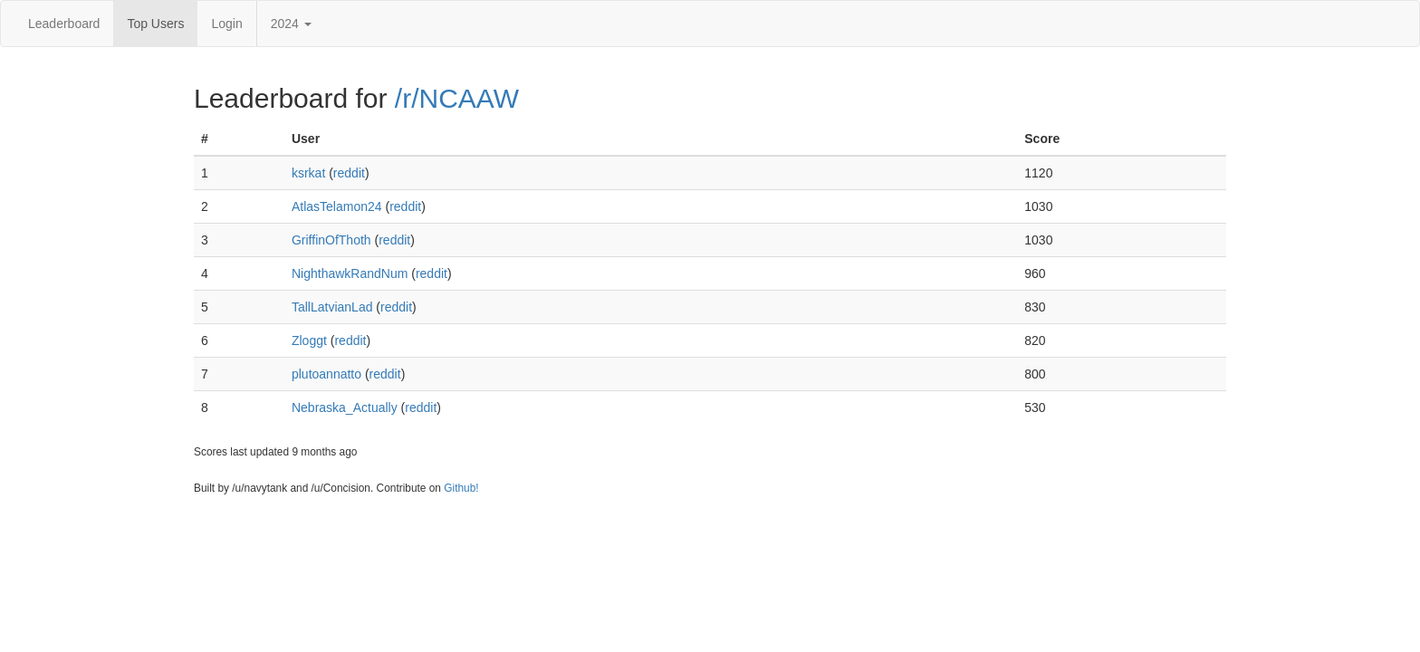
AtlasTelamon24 (337, 206)
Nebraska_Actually (345, 407)
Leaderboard (64, 23)
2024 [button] (291, 23)
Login (226, 23)
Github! (461, 488)
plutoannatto (326, 374)
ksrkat (308, 173)
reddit (349, 173)
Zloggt (309, 340)
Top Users (155, 23)
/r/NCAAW (457, 98)
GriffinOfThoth (331, 240)
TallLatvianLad (332, 307)
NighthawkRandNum (350, 273)
